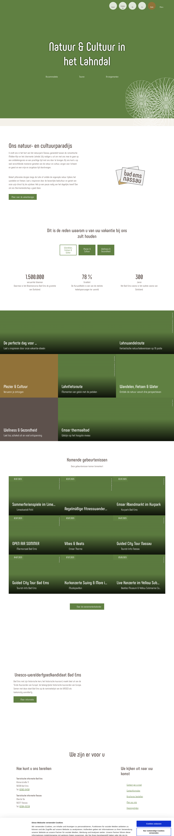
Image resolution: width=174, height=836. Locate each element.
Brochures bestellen (135, 796)
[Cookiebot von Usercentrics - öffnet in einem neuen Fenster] (15, 831)
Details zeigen (38, 831)
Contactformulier (133, 790)
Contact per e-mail (134, 784)
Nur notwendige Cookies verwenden (153, 815)
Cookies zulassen (153, 807)
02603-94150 (24, 789)
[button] (113, 6)
